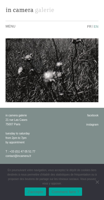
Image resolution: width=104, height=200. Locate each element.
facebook (92, 115)
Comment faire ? (65, 192)
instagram (92, 124)
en (96, 27)
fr (89, 27)
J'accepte (35, 192)
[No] (97, 182)
